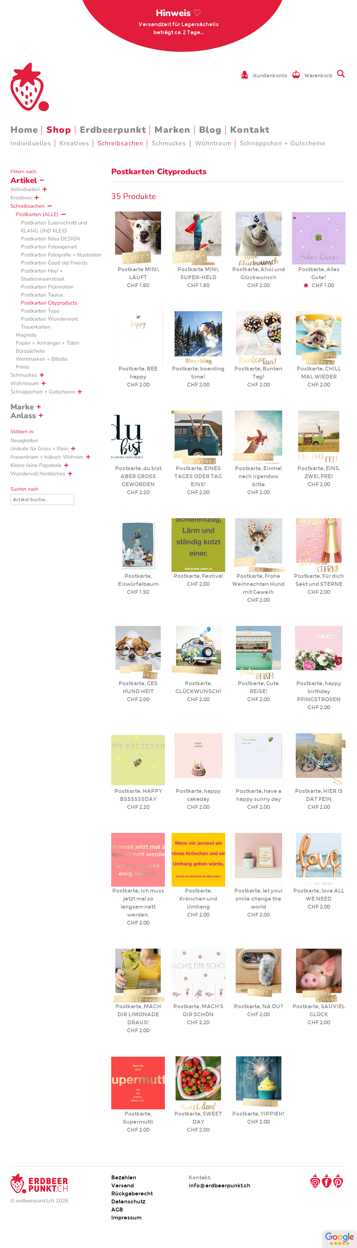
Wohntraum (213, 143)
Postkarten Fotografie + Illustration (61, 254)
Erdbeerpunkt (113, 130)
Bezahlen (123, 1177)
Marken (172, 130)
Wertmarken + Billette (42, 358)
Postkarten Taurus (42, 294)
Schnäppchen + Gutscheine (283, 143)
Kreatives (74, 143)
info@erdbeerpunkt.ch (219, 1185)
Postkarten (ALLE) (37, 214)
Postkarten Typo (40, 310)
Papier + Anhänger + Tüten (47, 342)
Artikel (23, 180)
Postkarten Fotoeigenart (49, 246)
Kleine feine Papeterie (35, 465)
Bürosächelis (30, 350)
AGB (117, 1209)
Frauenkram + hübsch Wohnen (46, 456)
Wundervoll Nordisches (37, 473)
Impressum (126, 1217)
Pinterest (338, 1180)
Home (24, 130)
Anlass (23, 416)
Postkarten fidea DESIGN (50, 238)
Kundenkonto (270, 75)
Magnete (26, 334)
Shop (58, 130)
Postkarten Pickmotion (47, 286)
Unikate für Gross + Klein (39, 448)
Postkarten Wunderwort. (50, 318)
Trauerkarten (36, 326)
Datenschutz (128, 1201)
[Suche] (42, 499)
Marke (22, 407)
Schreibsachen (120, 143)
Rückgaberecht (132, 1193)
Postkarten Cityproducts (49, 302)
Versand (122, 1185)
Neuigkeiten (24, 440)
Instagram (315, 1180)
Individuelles (30, 143)
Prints (22, 366)
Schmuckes (169, 143)
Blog (210, 130)
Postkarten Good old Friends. (55, 262)
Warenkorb (318, 75)
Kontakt (250, 130)
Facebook (326, 1180)
